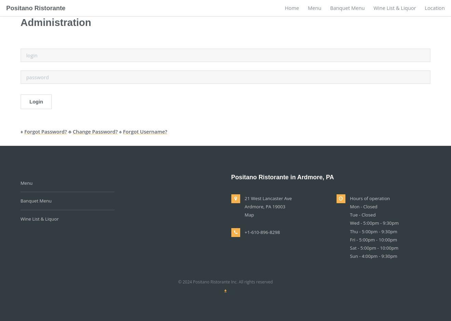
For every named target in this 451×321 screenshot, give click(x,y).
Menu (314, 7)
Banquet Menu (347, 7)
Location (435, 7)
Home (292, 7)
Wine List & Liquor (394, 7)
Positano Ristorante (35, 8)
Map (249, 215)
